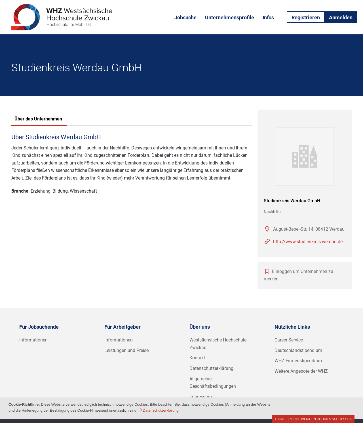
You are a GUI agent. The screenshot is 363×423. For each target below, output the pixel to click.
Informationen (33, 340)
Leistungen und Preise (126, 350)
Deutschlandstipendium (298, 350)
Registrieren (306, 17)
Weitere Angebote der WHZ (301, 371)
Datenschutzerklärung (211, 368)
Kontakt (197, 358)
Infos (268, 17)
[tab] (38, 119)
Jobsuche (185, 17)
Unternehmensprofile (229, 17)
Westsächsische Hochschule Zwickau (217, 343)
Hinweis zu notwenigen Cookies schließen (313, 419)
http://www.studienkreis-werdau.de (308, 241)
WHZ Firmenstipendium (298, 360)
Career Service (289, 340)
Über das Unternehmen (38, 119)
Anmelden (341, 17)
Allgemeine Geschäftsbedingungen (212, 382)
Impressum (200, 396)
